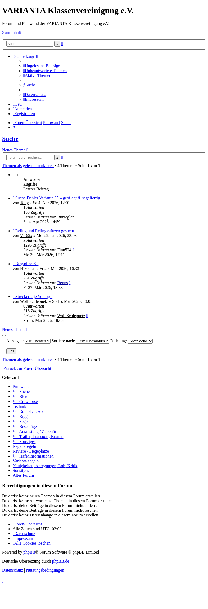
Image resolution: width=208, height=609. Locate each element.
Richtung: (131, 341)
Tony (24, 202)
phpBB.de (60, 561)
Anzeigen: (28, 341)
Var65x (26, 235)
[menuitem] (41, 66)
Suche (10, 138)
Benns (62, 283)
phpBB (29, 552)
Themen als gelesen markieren (28, 165)
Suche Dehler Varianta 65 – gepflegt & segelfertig (57, 198)
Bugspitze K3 (27, 263)
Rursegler (65, 217)
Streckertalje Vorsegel (33, 296)
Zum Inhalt (11, 32)
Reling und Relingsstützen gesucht (44, 231)
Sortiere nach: (80, 341)
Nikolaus (27, 268)
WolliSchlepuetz (34, 301)
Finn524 (64, 250)
